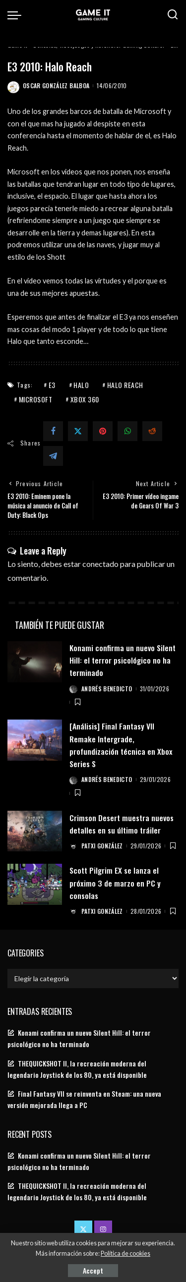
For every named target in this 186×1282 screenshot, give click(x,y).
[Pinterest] (103, 431)
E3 (52, 385)
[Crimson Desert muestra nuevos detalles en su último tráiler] (34, 831)
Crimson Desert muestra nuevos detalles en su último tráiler (121, 824)
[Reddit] (152, 431)
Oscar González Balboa (56, 85)
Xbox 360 (84, 399)
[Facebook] (53, 431)
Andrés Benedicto (106, 688)
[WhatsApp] (127, 431)
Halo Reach (125, 385)
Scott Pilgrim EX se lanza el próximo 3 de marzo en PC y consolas (115, 882)
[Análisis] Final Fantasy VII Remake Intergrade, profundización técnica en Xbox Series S (121, 745)
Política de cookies (125, 1253)
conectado (100, 563)
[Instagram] (103, 1229)
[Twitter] (78, 431)
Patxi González (102, 845)
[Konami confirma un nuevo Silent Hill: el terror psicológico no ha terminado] (34, 661)
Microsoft (36, 399)
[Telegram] (53, 456)
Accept (93, 1270)
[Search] (173, 15)
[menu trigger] (16, 15)
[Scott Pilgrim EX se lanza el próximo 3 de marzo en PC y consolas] (34, 884)
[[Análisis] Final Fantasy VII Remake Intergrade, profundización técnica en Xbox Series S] (34, 740)
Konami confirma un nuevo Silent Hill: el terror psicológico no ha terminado (122, 660)
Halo (81, 385)
